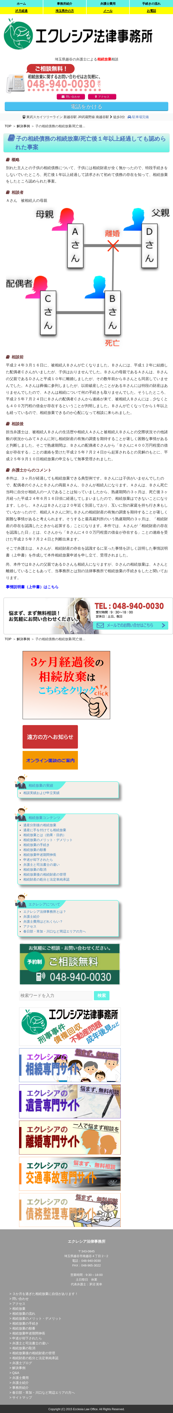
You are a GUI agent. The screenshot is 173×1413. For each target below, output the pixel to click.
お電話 (151, 10)
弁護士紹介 (31, 916)
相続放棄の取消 (34, 869)
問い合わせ (71, 96)
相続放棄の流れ (23, 1313)
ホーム (21, 3)
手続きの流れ (151, 3)
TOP (8, 126)
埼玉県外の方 (65, 10)
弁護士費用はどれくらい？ (43, 921)
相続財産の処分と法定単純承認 (46, 879)
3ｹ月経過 (21, 10)
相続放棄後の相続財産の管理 (44, 874)
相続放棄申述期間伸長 (39, 855)
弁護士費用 (108, 3)
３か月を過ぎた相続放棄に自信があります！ (45, 1294)
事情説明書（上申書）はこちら (32, 587)
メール (108, 10)
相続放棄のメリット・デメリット (48, 840)
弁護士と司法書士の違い (41, 864)
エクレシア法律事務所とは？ (44, 911)
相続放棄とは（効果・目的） (44, 835)
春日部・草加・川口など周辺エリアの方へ (54, 931)
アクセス (102, 96)
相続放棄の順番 (34, 850)
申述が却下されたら (38, 859)
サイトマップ (22, 1397)
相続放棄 (18, 1308)
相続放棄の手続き (36, 845)
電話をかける (87, 106)
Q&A (15, 1373)
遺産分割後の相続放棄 (39, 825)
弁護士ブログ (22, 1363)
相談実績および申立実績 (41, 793)
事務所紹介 (64, 3)
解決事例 (23, 126)
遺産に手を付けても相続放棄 (44, 830)
